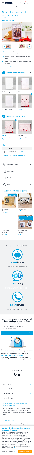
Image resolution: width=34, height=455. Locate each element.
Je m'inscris (6, 333)
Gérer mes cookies (8, 451)
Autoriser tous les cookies (25, 451)
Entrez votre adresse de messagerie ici (14, 326)
